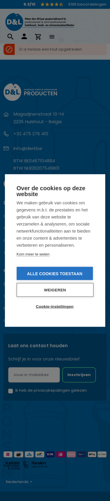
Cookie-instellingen (54, 306)
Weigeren (55, 290)
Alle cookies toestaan (54, 273)
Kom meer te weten (33, 254)
